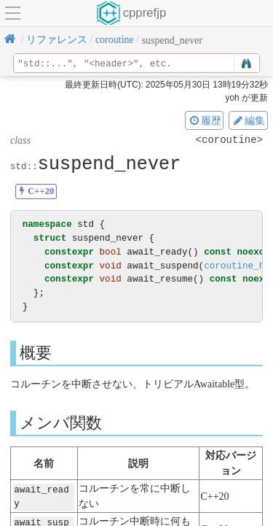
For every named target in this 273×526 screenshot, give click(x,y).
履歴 (204, 120)
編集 (248, 120)
